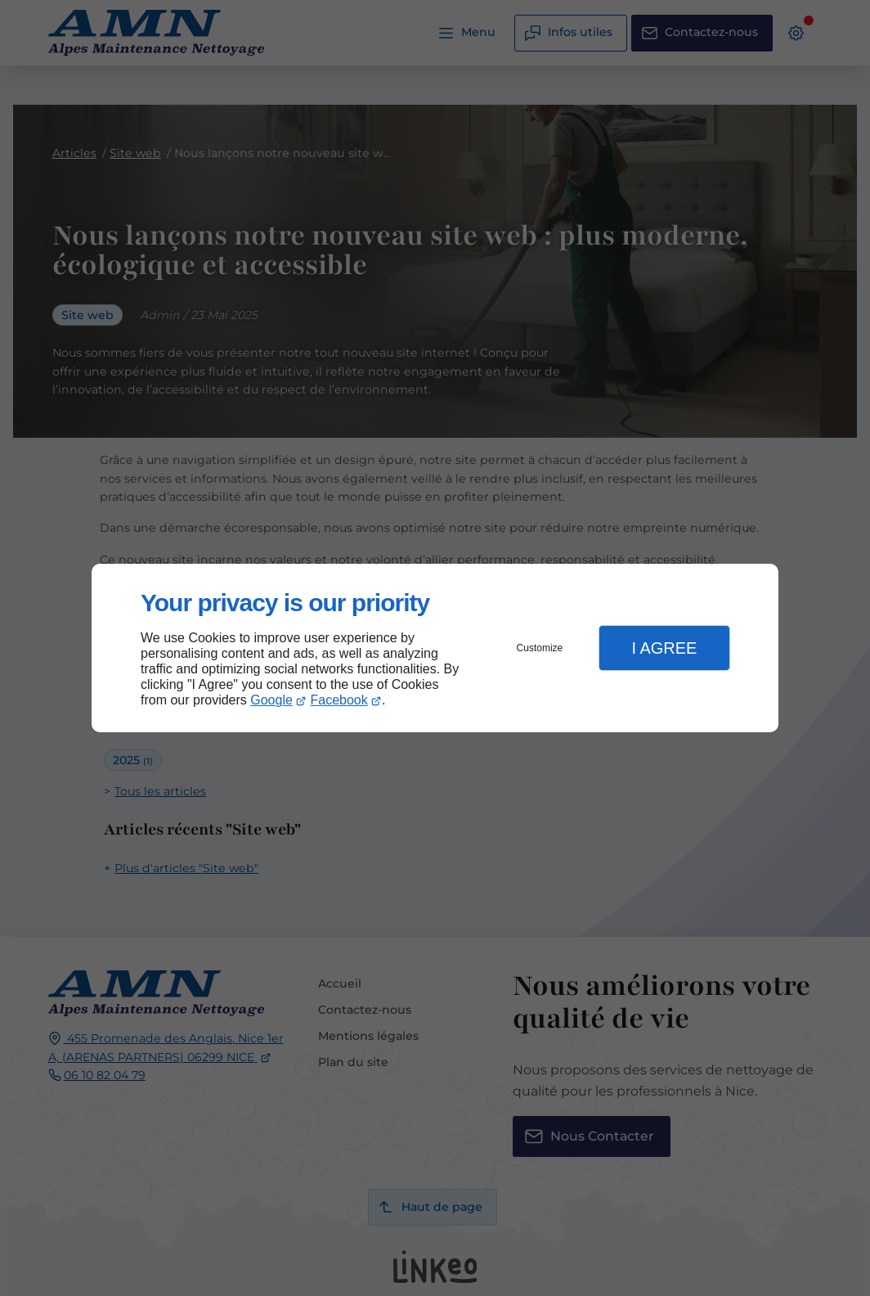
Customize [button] (540, 648)
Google (271, 700)
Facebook (339, 700)
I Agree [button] (664, 648)
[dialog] (435, 648)
